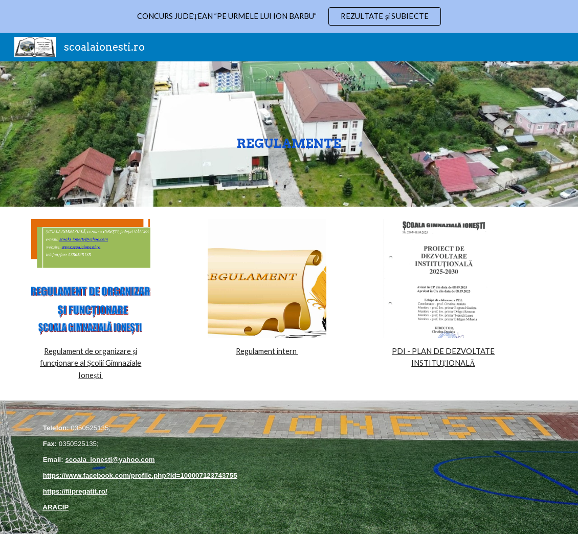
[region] (289, 16)
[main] (289, 134)
